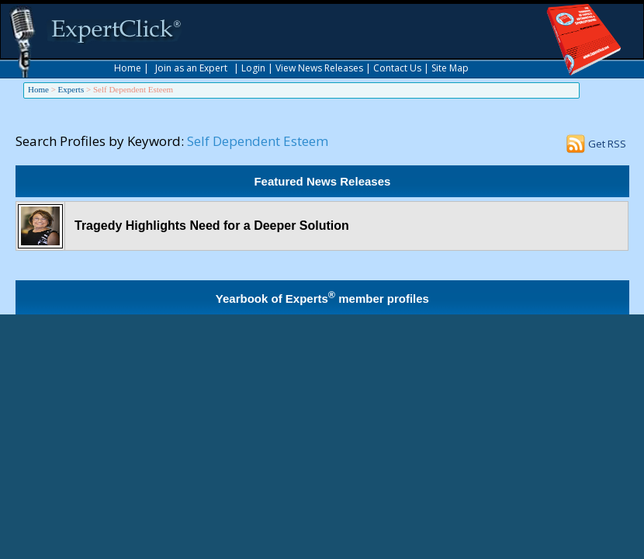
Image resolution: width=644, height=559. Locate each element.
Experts (71, 89)
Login (253, 68)
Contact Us (397, 68)
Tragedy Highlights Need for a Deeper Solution (211, 225)
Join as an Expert (191, 68)
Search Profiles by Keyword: (100, 141)
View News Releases (319, 68)
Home (127, 68)
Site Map (450, 68)
